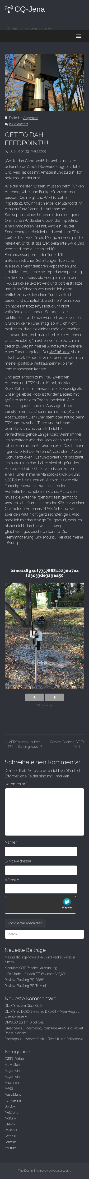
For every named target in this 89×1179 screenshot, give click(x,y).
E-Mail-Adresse (19, 861)
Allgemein (30, 118)
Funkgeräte (13, 1100)
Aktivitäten (12, 1065)
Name (11, 842)
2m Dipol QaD (31, 1006)
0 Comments (18, 124)
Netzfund (12, 1112)
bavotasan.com (59, 1170)
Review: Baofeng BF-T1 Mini (67, 744)
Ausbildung (13, 1094)
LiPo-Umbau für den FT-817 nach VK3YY (35, 974)
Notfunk (10, 1118)
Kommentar (16, 784)
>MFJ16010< (59, 352)
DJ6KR (14, 151)
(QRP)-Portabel (15, 1059)
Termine (11, 1142)
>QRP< (10, 480)
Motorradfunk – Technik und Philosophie (53, 1039)
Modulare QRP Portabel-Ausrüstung (31, 968)
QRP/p (10, 1124)
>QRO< (66, 474)
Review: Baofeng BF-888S (24, 980)
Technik (10, 1136)
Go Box (10, 1106)
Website (12, 880)
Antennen (12, 1082)
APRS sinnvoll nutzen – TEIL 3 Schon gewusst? (23, 744)
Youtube (11, 1148)
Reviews (11, 1130)
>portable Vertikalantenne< (38, 363)
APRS (9, 1088)
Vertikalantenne (18, 491)
